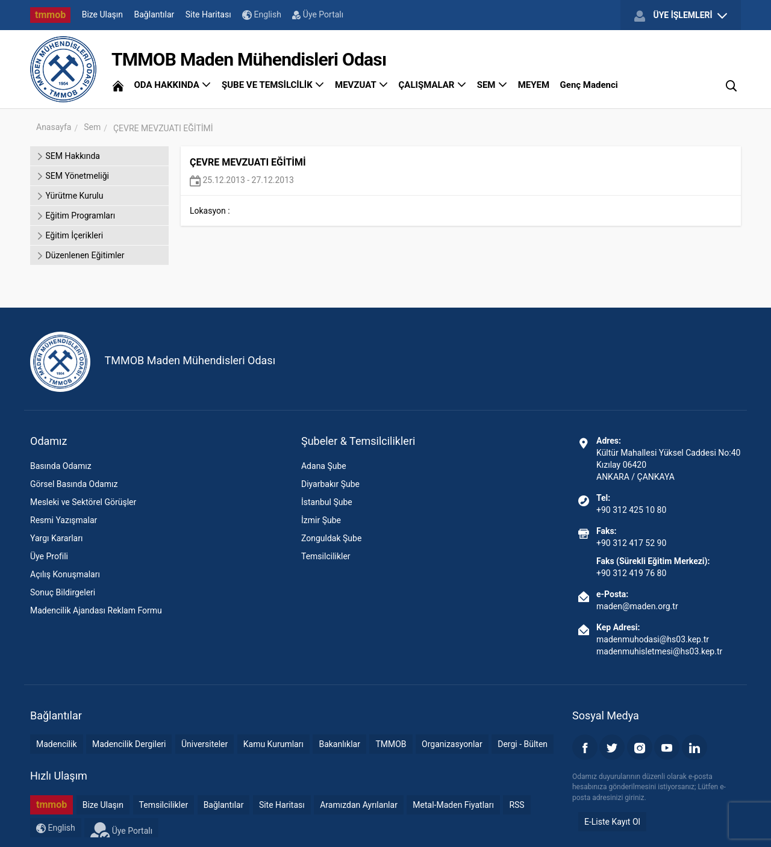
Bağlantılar (154, 14)
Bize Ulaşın (102, 14)
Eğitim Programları (75, 215)
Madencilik (56, 744)
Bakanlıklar (339, 744)
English (261, 15)
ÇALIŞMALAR (433, 84)
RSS (516, 805)
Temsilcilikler (326, 556)
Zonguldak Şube (331, 538)
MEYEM (533, 84)
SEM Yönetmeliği (72, 176)
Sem (92, 127)
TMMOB (390, 744)
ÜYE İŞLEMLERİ (680, 15)
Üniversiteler (204, 744)
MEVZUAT (361, 84)
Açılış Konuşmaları (65, 574)
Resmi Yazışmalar (63, 520)
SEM (492, 84)
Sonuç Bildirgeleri (62, 592)
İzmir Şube (321, 520)
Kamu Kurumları (273, 744)
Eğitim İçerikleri (69, 235)
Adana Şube (323, 466)
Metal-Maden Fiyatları (453, 805)
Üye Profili (49, 556)
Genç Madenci (589, 84)
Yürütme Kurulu (69, 195)
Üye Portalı (317, 14)
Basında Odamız (61, 466)
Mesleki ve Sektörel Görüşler (83, 502)
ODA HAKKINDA (172, 84)
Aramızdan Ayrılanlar (359, 805)
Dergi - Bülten (523, 744)
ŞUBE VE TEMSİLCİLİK (273, 84)
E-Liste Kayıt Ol (612, 822)
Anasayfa (53, 127)
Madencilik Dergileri (129, 744)
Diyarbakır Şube (330, 484)
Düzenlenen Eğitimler (80, 255)
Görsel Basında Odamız (73, 484)
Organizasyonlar (452, 744)
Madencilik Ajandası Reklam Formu (96, 610)
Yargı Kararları (56, 538)
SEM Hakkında (68, 156)
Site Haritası (208, 14)
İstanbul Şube (326, 502)
